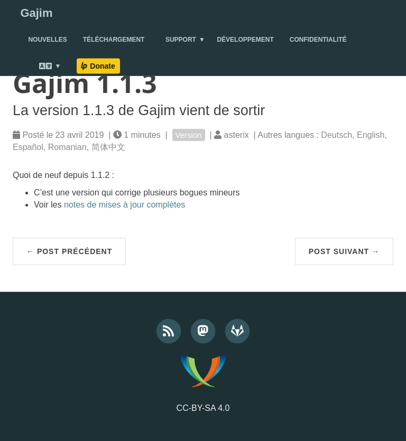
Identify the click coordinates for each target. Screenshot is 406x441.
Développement (245, 39)
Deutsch (336, 134)
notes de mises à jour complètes (124, 204)
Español (28, 147)
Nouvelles (47, 39)
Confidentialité (318, 39)
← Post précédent (69, 251)
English (370, 134)
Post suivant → (344, 251)
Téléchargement (114, 39)
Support (180, 39)
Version (189, 134)
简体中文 (108, 147)
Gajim (36, 13)
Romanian (67, 147)
